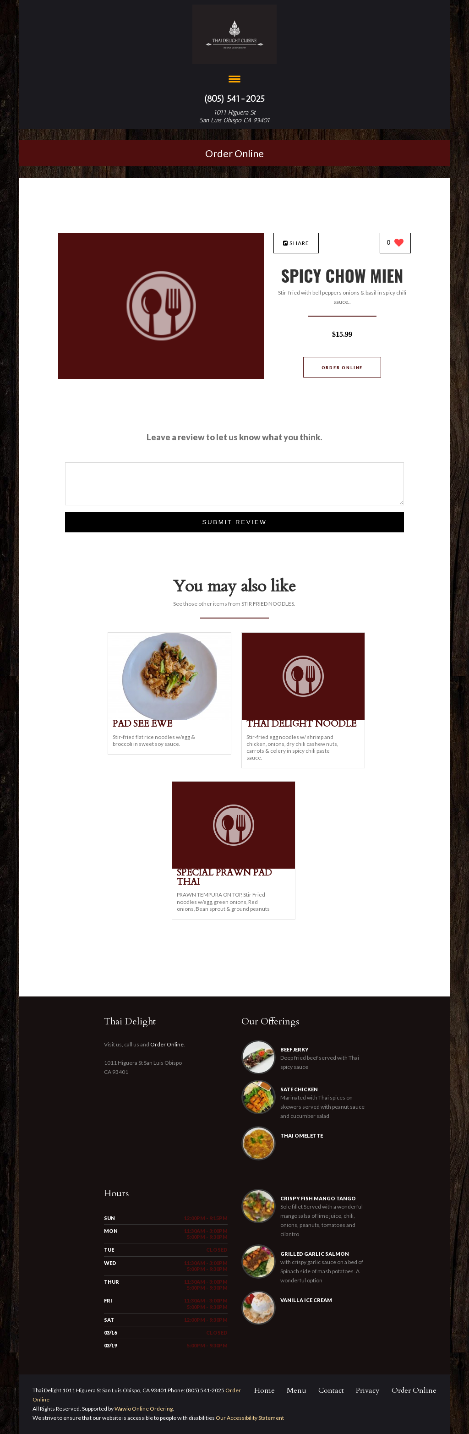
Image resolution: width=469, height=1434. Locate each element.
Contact (331, 1390)
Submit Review (234, 522)
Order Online (234, 153)
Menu (296, 1390)
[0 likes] (395, 243)
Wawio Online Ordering (144, 1408)
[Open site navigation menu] (234, 80)
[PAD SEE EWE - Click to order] (169, 717)
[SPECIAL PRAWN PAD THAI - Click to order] (233, 866)
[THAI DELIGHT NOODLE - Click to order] (303, 717)
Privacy (368, 1390)
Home (264, 1390)
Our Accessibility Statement (249, 1417)
